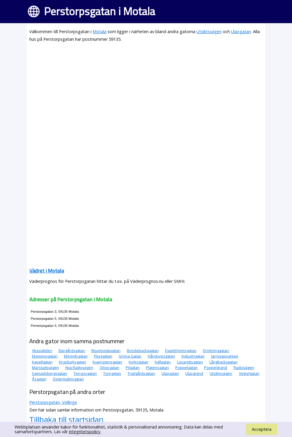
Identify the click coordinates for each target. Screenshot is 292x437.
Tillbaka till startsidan (66, 419)
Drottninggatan (216, 350)
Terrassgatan (85, 373)
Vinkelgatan (249, 373)
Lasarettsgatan (190, 362)
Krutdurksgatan (72, 362)
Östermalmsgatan (68, 379)
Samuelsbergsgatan (49, 373)
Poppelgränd (215, 367)
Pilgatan (133, 367)
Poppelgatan (186, 367)
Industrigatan (193, 356)
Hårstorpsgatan (161, 356)
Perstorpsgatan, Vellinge (53, 402)
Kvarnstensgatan (107, 362)
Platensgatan (157, 367)
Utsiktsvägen (209, 31)
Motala (99, 31)
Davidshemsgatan (180, 350)
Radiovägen (244, 367)
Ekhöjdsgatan (76, 356)
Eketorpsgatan (44, 356)
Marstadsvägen (45, 367)
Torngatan (112, 373)
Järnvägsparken (224, 356)
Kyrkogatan (138, 362)
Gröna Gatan (130, 356)
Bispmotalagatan (105, 350)
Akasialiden (42, 350)
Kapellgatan (42, 362)
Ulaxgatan (241, 31)
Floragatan (103, 356)
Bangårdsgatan (72, 350)
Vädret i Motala (46, 271)
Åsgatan (39, 379)
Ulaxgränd (194, 373)
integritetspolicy (84, 431)
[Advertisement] (146, 88)
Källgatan (163, 362)
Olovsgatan (109, 367)
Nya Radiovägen (79, 367)
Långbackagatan (223, 362)
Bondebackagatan (143, 350)
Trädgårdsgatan (141, 373)
